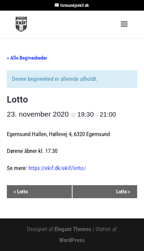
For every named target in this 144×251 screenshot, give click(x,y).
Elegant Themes (72, 229)
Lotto (21, 192)
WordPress (72, 240)
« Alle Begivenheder (27, 58)
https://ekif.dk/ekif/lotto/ (57, 168)
